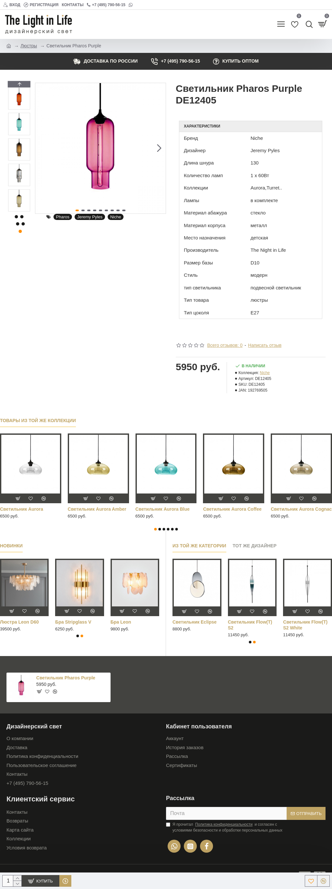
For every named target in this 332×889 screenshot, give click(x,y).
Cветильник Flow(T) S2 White (305, 624)
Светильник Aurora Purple (232, 509)
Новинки (11, 545)
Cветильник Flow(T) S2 (250, 624)
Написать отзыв (264, 345)
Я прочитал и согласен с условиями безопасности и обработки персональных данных (224, 827)
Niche (115, 216)
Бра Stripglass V (73, 622)
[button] (159, 148)
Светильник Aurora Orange (166, 509)
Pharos (62, 216)
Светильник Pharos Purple (65, 677)
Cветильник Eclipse (194, 622)
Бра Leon (121, 622)
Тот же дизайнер (255, 545)
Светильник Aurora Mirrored (89, 512)
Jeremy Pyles (89, 216)
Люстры (28, 45)
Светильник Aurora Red (297, 509)
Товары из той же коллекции (38, 420)
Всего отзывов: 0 (225, 345)
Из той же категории (199, 545)
